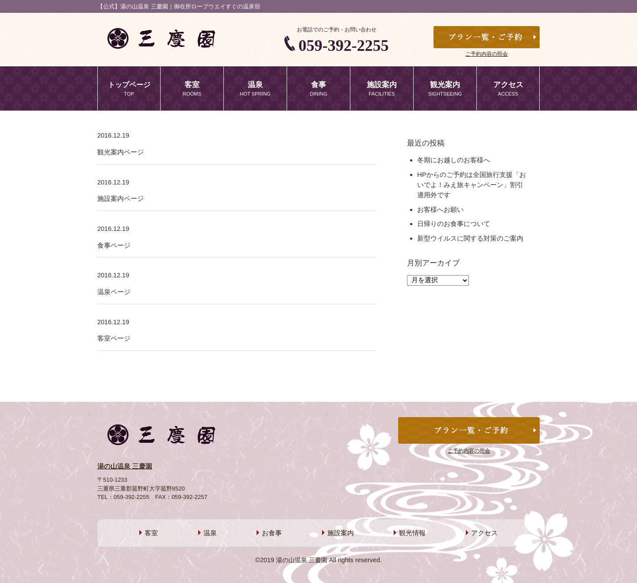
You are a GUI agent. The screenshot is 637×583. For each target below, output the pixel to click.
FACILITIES (381, 87)
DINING (318, 87)
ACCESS (508, 87)
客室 (151, 533)
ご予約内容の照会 (486, 54)
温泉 (210, 533)
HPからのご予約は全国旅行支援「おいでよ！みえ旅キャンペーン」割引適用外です (471, 185)
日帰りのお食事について (453, 223)
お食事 (272, 533)
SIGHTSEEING (445, 87)
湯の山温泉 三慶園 (124, 466)
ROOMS (192, 87)
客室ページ (113, 338)
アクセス (484, 533)
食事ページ (113, 245)
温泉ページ (113, 291)
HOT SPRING (255, 87)
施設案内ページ (120, 198)
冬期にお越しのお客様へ (453, 160)
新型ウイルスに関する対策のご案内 (470, 238)
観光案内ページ (120, 152)
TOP (129, 88)
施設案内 (340, 533)
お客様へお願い (440, 209)
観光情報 (412, 533)
